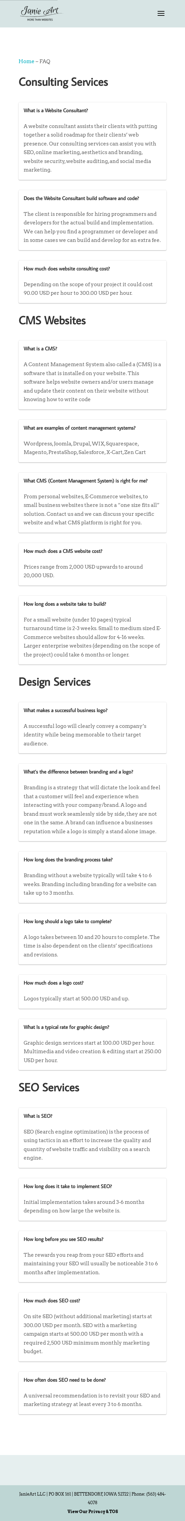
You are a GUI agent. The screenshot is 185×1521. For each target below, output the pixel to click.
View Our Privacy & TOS (92, 1511)
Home (26, 61)
